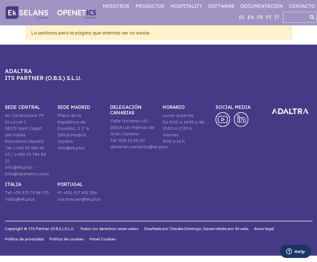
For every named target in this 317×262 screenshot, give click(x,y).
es (242, 17)
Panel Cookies (103, 239)
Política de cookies (66, 239)
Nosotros (116, 6)
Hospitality (186, 6)
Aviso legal (264, 228)
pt (269, 17)
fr (260, 17)
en (250, 17)
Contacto (302, 6)
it (276, 17)
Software (221, 6)
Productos (149, 6)
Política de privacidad (24, 239)
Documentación (261, 6)
